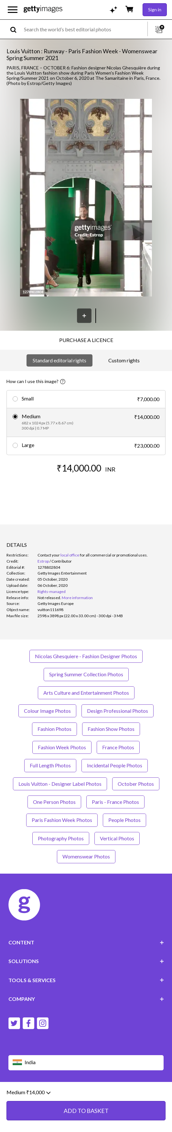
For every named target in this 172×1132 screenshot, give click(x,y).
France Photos (118, 747)
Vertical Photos (117, 838)
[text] (84, 29)
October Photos (136, 784)
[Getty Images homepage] (43, 9)
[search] (16, 29)
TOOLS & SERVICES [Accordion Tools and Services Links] (86, 980)
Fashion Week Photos (62, 747)
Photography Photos (61, 838)
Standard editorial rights (59, 360)
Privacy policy (91, 1093)
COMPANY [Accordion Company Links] (86, 999)
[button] (86, 198)
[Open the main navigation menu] (12, 9)
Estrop (43, 561)
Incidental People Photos (114, 765)
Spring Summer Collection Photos (86, 674)
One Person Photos (54, 802)
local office (69, 555)
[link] (49, 597)
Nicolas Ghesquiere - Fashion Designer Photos (86, 656)
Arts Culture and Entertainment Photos (86, 693)
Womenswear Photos (86, 856)
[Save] (84, 315)
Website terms (23, 1093)
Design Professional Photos (117, 711)
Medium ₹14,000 (28, 1123)
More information (77, 597)
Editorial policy (58, 1093)
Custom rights (124, 360)
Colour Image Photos (47, 711)
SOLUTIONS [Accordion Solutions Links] (86, 961)
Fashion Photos (54, 729)
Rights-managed (52, 591)
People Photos (124, 820)
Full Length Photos (50, 765)
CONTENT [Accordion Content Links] (86, 942)
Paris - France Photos (115, 802)
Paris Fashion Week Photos (62, 820)
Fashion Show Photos (111, 729)
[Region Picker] (86, 1062)
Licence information (130, 1093)
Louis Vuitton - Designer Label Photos (60, 784)
